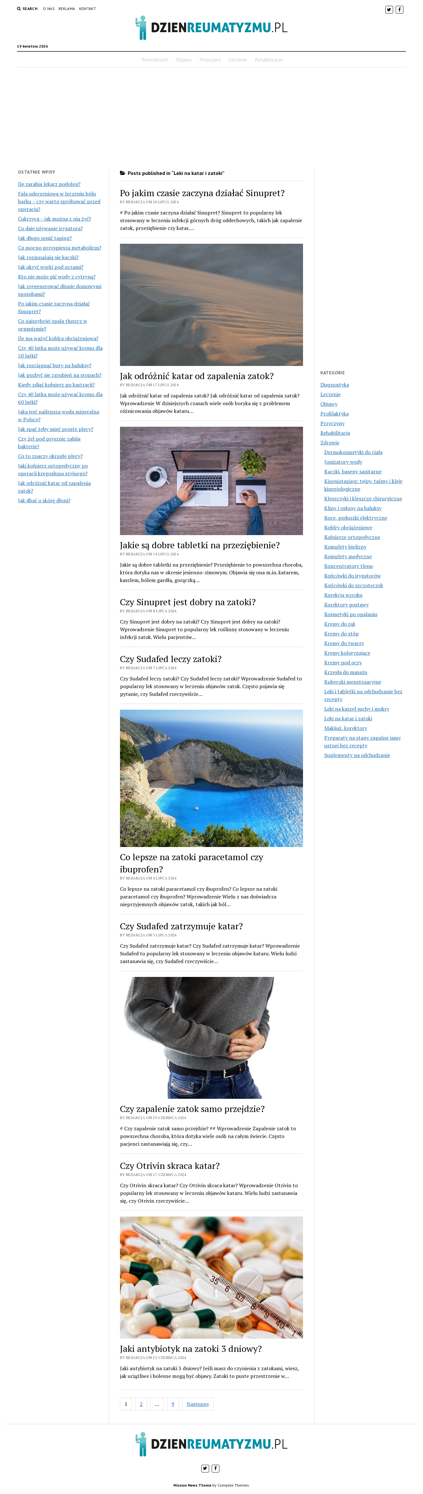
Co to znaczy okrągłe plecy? (50, 456)
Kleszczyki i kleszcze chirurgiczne (363, 498)
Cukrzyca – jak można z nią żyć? (54, 218)
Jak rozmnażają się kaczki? (48, 257)
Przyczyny (210, 59)
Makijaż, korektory (345, 728)
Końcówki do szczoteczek (353, 585)
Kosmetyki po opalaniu (350, 614)
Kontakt (87, 8)
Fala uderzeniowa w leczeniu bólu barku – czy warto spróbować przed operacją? (59, 201)
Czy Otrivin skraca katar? (170, 1165)
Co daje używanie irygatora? (50, 228)
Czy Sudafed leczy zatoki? (171, 659)
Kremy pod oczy (343, 662)
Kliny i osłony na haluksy (353, 508)
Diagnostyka (334, 384)
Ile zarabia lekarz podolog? (49, 183)
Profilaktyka (334, 413)
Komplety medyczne (348, 556)
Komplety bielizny (345, 546)
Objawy (184, 59)
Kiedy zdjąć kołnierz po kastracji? (56, 384)
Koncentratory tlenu (348, 565)
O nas (49, 8)
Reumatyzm (155, 59)
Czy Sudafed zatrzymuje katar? (181, 926)
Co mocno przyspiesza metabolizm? (59, 247)
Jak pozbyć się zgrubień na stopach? (59, 374)
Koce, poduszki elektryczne (355, 517)
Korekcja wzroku (343, 594)
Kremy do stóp (341, 633)
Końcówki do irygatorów (352, 575)
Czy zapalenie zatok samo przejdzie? (192, 1109)
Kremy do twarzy (344, 643)
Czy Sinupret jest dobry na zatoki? (188, 602)
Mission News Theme (192, 1485)
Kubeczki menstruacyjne (352, 681)
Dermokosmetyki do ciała (353, 452)
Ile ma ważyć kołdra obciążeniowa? (58, 338)
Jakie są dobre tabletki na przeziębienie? (200, 545)
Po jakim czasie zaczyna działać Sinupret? (202, 193)
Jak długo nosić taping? (45, 237)
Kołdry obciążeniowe (348, 527)
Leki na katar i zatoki (348, 718)
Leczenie (237, 59)
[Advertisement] (212, 118)
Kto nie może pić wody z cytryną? (57, 276)
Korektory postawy (346, 604)
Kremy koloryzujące (347, 652)
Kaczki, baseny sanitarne (353, 471)
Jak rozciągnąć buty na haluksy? (54, 365)
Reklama (67, 8)
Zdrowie (329, 442)
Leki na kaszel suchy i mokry (356, 708)
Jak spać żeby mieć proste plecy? (55, 429)
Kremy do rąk (339, 623)
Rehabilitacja (268, 59)
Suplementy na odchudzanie (357, 755)
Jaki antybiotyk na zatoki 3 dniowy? (191, 1348)
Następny (198, 1403)
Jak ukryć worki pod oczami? (50, 266)
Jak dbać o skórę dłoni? (44, 500)
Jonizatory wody (343, 461)
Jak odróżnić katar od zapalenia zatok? (197, 376)
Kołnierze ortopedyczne (352, 537)
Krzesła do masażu (345, 672)
